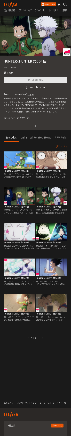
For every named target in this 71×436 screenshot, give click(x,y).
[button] (48, 4)
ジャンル (47, 403)
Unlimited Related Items (36, 137)
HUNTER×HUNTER (20, 117)
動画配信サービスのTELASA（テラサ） (21, 403)
